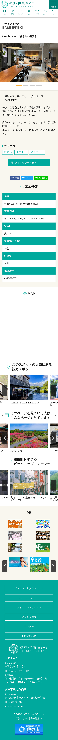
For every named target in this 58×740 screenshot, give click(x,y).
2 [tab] (25, 85)
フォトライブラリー (29, 598)
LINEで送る (41, 178)
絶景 (8, 152)
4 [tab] (39, 85)
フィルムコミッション (29, 607)
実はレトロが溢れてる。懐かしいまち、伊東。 (29, 498)
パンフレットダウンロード (29, 588)
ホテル (21, 152)
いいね (15, 178)
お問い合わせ (29, 636)
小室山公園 (16, 451)
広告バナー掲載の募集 (29, 718)
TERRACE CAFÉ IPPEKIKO (24, 402)
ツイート (27, 178)
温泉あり (37, 152)
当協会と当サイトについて (29, 714)
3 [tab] (32, 85)
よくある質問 (29, 617)
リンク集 (29, 626)
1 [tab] (18, 85)
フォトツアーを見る (24, 162)
